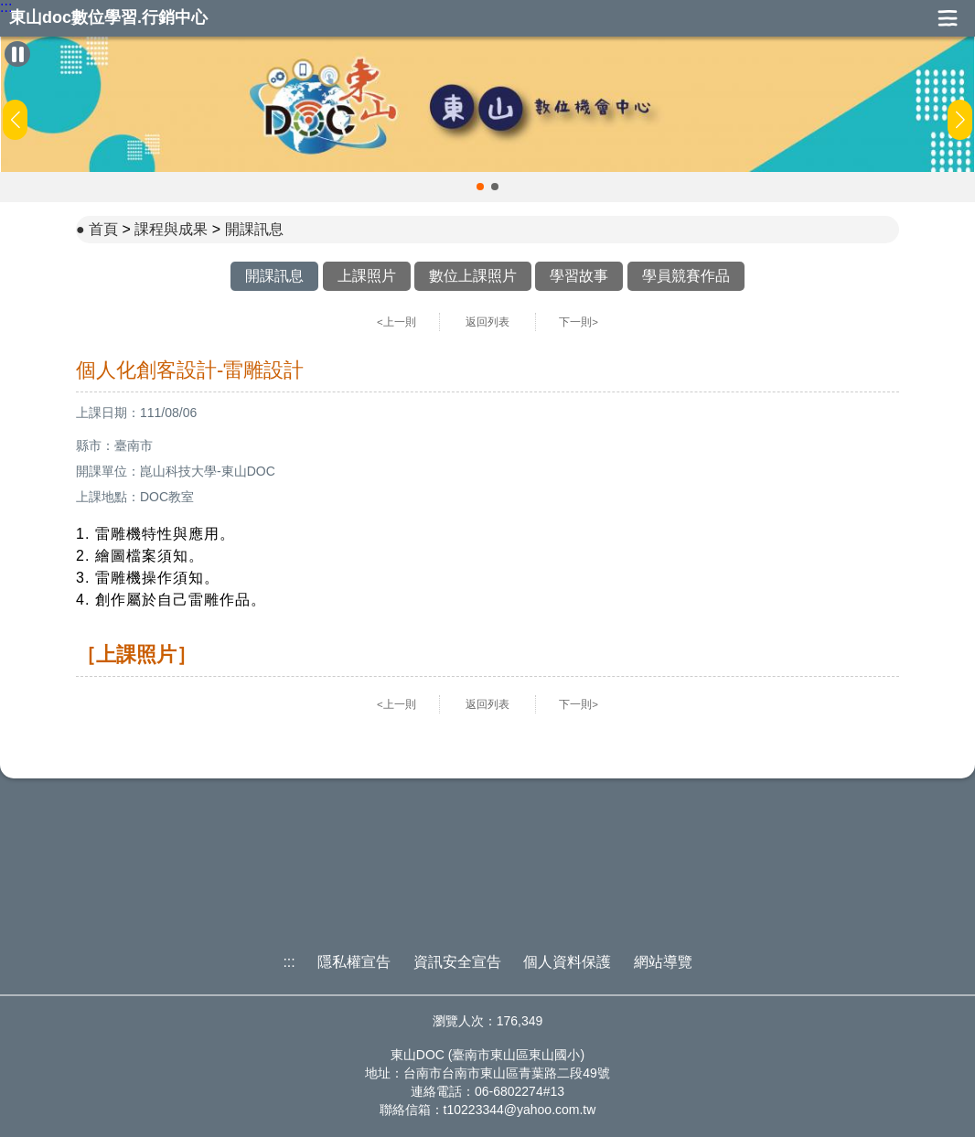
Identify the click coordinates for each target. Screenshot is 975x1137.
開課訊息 (254, 229)
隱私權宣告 (354, 962)
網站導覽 (663, 962)
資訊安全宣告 (457, 962)
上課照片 (367, 276)
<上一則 (396, 321)
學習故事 (579, 276)
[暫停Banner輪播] (17, 54)
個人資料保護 (567, 962)
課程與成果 (171, 229)
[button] (480, 186)
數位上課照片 (473, 276)
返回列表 (487, 321)
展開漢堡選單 (947, 18)
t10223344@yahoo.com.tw (520, 1109)
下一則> (578, 321)
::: (6, 7)
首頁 (103, 229)
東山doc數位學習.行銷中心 (108, 18)
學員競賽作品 (686, 276)
